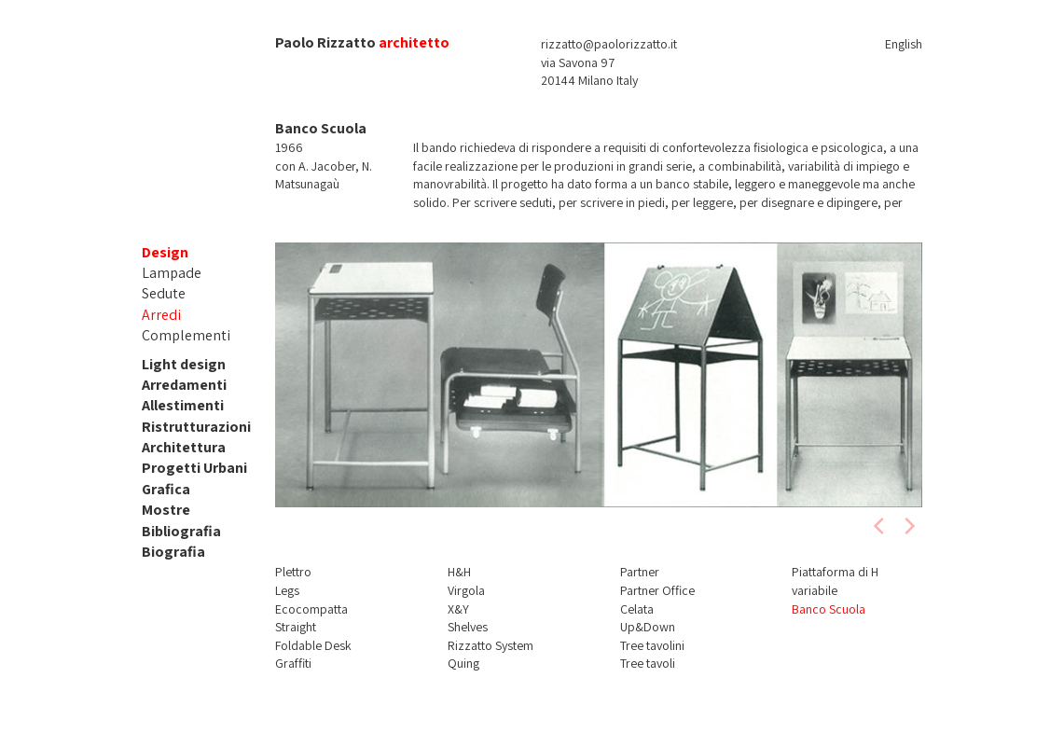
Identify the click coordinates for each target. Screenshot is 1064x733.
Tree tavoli (647, 663)
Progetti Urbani (194, 467)
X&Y (458, 609)
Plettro (293, 571)
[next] (908, 526)
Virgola (466, 590)
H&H (459, 571)
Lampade (171, 273)
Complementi (186, 335)
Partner (639, 571)
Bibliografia (181, 531)
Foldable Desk (313, 645)
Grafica (166, 489)
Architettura (184, 447)
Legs (287, 590)
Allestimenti (183, 405)
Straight (295, 626)
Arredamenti (184, 384)
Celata (637, 609)
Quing (463, 663)
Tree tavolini (652, 645)
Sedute (164, 293)
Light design (184, 364)
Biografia (173, 551)
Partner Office (657, 590)
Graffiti (293, 663)
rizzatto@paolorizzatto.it (609, 43)
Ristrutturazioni (196, 426)
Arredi (161, 315)
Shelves (468, 626)
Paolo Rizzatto (325, 42)
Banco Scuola (828, 609)
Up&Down (647, 626)
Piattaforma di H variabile (835, 581)
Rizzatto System (490, 645)
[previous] (880, 526)
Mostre (166, 509)
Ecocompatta (311, 609)
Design (165, 252)
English (903, 43)
